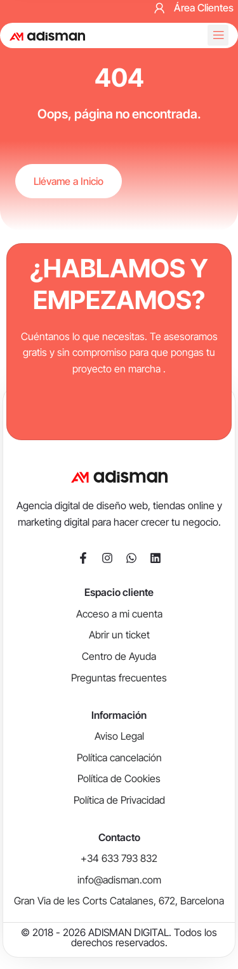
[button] (218, 35)
